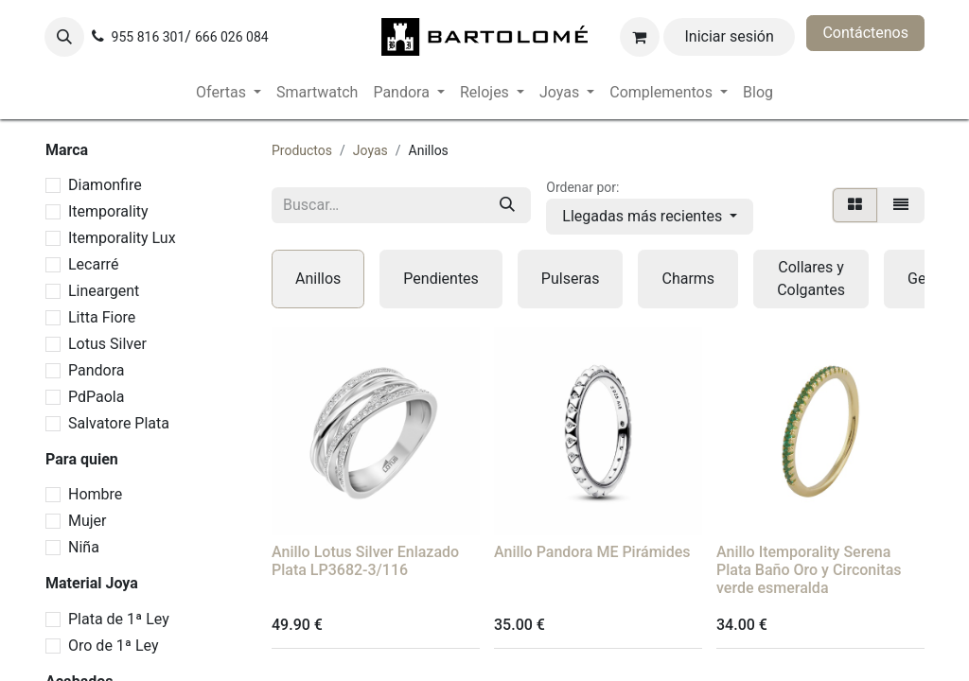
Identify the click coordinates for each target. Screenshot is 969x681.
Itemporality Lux (122, 238)
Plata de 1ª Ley (118, 619)
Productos (302, 150)
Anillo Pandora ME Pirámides (592, 552)
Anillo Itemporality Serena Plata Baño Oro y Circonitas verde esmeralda (809, 570)
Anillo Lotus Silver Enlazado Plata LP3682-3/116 (365, 561)
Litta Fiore (101, 317)
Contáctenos (865, 33)
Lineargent (103, 291)
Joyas (370, 150)
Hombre (95, 494)
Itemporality (108, 211)
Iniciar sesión (729, 36)
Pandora (96, 370)
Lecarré (93, 264)
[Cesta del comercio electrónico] (640, 37)
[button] (64, 37)
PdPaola (96, 397)
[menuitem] (228, 93)
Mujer (87, 521)
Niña (83, 547)
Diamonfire (105, 185)
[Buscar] (507, 205)
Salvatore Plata (118, 423)
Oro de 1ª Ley (113, 646)
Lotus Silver (107, 344)
